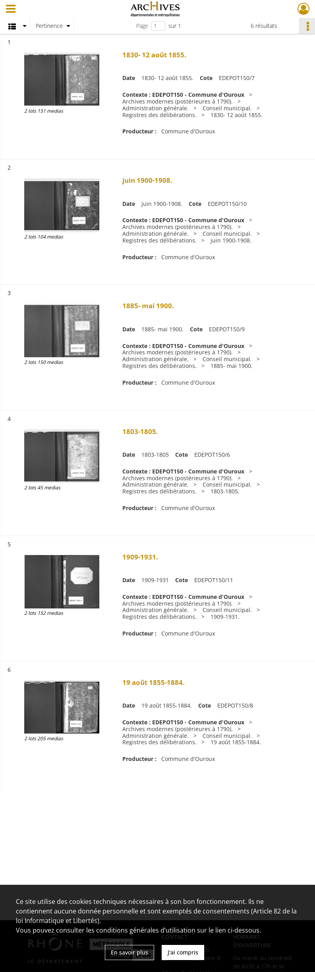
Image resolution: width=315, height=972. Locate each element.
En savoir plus (129, 952)
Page (142, 25)
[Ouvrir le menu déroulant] (10, 9)
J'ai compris (183, 952)
